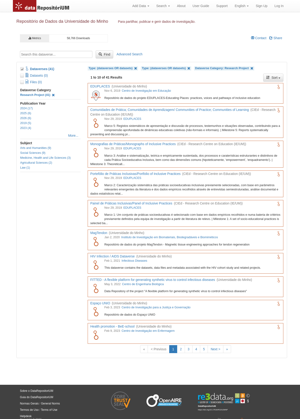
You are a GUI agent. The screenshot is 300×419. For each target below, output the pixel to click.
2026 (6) (25, 118)
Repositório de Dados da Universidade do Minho (62, 21)
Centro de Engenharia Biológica (143, 284)
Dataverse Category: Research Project (224, 68)
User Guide (201, 6)
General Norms (50, 403)
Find (104, 54)
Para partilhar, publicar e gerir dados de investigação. (156, 21)
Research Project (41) (37, 95)
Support (222, 6)
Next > (215, 349)
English (242, 6)
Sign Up (261, 6)
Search (163, 6)
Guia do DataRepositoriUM (36, 397)
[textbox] (56, 54)
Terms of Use (49, 409)
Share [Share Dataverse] (275, 38)
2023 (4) (25, 128)
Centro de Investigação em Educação (146, 90)
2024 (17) (26, 108)
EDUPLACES (132, 119)
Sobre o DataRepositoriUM (36, 391)
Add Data (140, 6)
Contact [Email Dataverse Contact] (258, 38)
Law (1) (25, 167)
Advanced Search (129, 54)
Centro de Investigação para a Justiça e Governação (156, 307)
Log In (279, 6)
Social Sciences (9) (32, 153)
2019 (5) (25, 123)
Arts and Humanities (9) (35, 148)
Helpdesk (26, 416)
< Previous (158, 349)
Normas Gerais (29, 403)
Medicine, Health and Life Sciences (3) (45, 157)
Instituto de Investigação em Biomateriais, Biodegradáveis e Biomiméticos (169, 237)
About (181, 6)
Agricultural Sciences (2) (36, 162)
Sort (273, 77)
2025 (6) (25, 113)
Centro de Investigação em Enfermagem (148, 330)
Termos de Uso (29, 409)
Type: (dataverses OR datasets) (113, 68)
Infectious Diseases (134, 260)
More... (73, 135)
